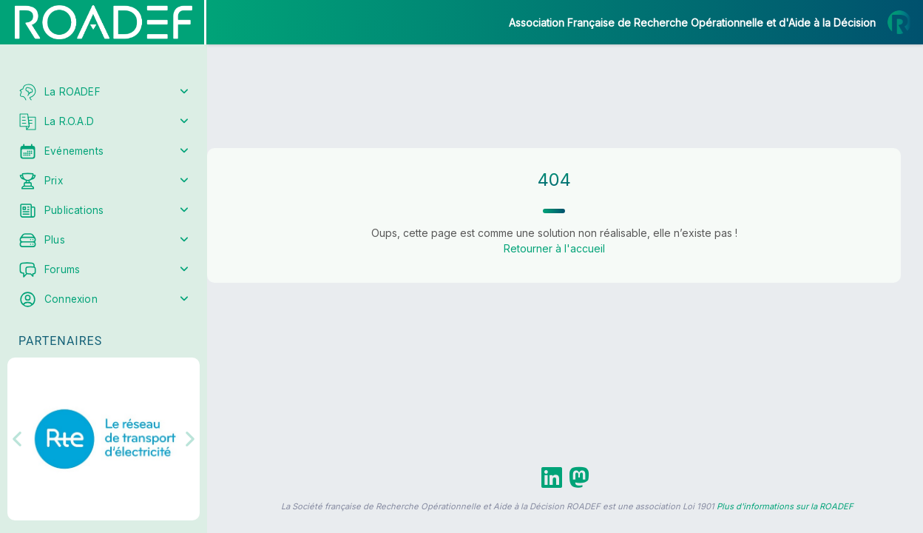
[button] (21, 439)
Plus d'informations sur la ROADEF (785, 506)
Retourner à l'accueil (554, 248)
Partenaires (60, 341)
